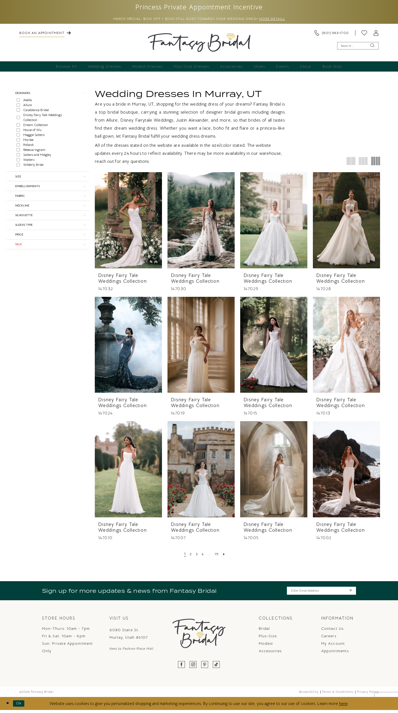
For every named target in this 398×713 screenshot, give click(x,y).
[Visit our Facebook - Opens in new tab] (181, 667)
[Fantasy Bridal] (199, 44)
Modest (266, 646)
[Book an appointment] (45, 34)
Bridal (264, 631)
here (343, 706)
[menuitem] (45, 34)
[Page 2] (189, 555)
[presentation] (128, 221)
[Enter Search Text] (358, 47)
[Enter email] (321, 592)
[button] (376, 34)
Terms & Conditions (337, 694)
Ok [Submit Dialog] (21, 706)
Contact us (332, 631)
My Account (333, 646)
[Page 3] (196, 555)
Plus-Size (268, 638)
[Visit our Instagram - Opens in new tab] (193, 667)
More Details (283, 20)
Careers (328, 638)
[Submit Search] (372, 47)
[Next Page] (227, 555)
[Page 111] (218, 555)
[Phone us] (331, 34)
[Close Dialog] (8, 706)
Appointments (335, 653)
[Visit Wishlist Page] (364, 34)
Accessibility (308, 694)
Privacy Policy (368, 694)
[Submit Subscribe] (350, 592)
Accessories (270, 653)
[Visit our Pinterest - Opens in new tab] (205, 667)
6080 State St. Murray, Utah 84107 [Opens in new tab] (128, 636)
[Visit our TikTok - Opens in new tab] (216, 667)
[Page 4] (203, 555)
